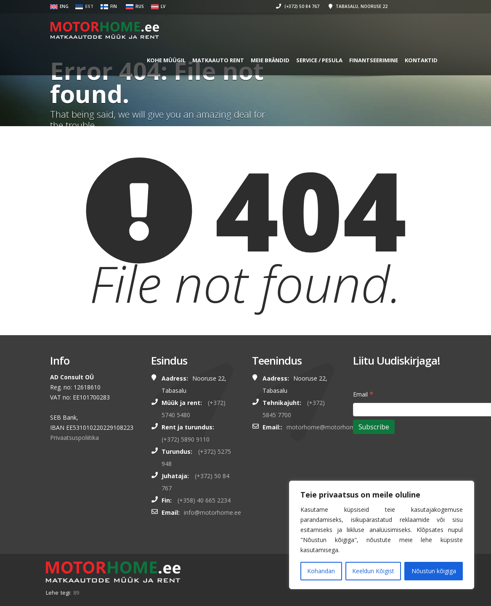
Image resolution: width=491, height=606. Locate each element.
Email (363, 394)
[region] (381, 535)
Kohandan (321, 571)
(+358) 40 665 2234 (204, 500)
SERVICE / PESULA (307, 60)
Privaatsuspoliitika (74, 438)
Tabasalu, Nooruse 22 (345, 6)
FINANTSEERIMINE (361, 60)
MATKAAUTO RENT (206, 60)
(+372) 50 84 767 (285, 6)
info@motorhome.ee (212, 512)
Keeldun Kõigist (373, 571)
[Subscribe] (374, 427)
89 (76, 592)
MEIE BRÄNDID (258, 60)
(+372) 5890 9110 (186, 439)
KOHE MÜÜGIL (154, 60)
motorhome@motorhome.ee (326, 427)
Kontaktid (409, 60)
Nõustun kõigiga (433, 571)
